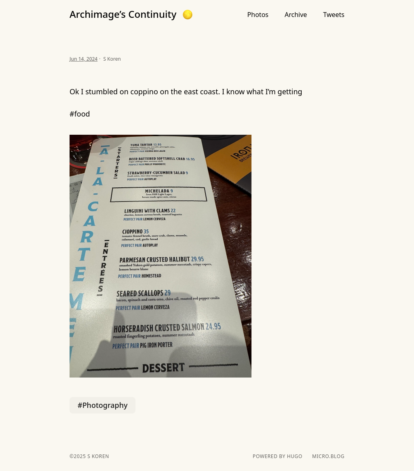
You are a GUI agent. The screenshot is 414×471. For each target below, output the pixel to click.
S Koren (97, 456)
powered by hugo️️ (277, 456)
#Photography (102, 405)
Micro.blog (328, 456)
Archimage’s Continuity (123, 14)
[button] (187, 14)
